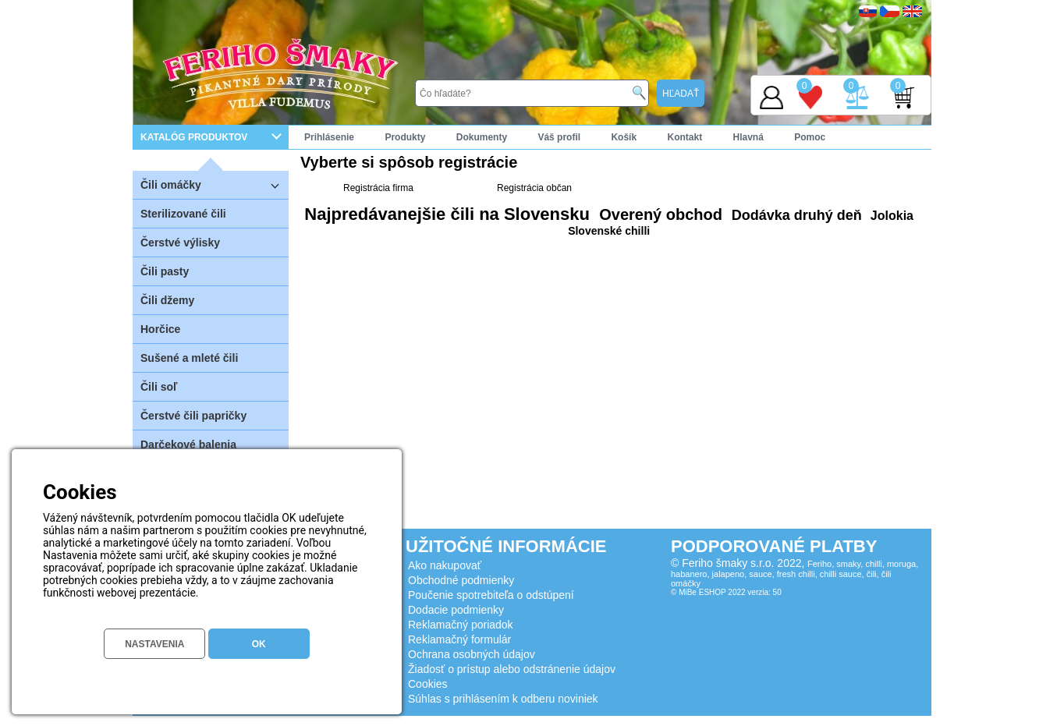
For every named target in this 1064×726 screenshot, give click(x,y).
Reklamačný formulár (459, 639)
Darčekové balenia (188, 444)
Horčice (160, 329)
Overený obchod (658, 214)
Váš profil (558, 137)
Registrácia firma (378, 187)
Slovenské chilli (609, 231)
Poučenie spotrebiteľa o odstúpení (491, 595)
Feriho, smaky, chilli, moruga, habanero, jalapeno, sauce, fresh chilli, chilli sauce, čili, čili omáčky (794, 573)
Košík (624, 137)
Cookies (428, 684)
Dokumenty (481, 137)
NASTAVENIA (154, 644)
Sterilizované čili (183, 213)
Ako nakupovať (444, 565)
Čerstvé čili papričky (193, 415)
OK (259, 644)
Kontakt (684, 137)
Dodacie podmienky (456, 610)
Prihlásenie (329, 137)
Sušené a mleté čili (189, 358)
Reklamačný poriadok (460, 624)
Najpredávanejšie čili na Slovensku (447, 214)
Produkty (405, 137)
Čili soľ (158, 387)
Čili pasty (164, 271)
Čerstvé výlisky (180, 242)
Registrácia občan (534, 187)
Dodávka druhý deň (795, 215)
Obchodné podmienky (461, 580)
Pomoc (809, 137)
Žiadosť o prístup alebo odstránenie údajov (511, 669)
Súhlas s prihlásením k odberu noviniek (503, 698)
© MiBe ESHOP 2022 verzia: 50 (726, 592)
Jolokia (890, 215)
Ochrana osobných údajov (471, 654)
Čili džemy (167, 300)
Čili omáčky (214, 184)
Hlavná (748, 137)
